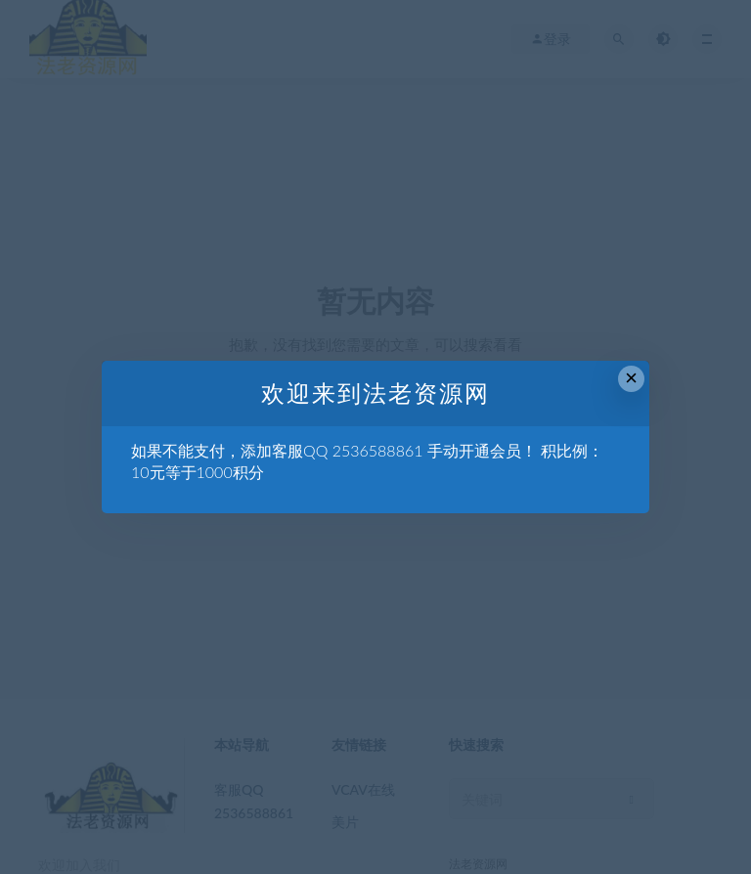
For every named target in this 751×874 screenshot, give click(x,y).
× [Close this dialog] (631, 378)
